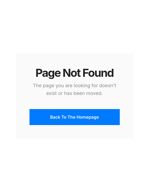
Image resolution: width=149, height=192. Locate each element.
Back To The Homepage (74, 117)
